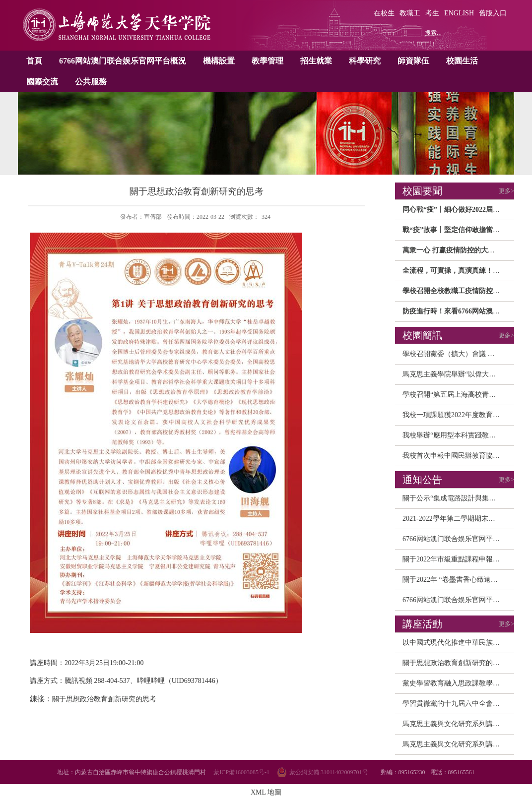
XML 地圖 (266, 792)
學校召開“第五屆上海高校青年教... (455, 394)
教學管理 (267, 61)
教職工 (409, 13)
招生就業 (316, 61)
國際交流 (42, 81)
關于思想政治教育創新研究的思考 (454, 663)
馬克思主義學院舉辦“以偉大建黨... (455, 374)
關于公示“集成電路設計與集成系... (455, 498)
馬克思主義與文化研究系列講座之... (457, 724)
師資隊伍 (413, 61)
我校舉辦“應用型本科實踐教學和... (455, 435)
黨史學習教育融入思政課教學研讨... (457, 683)
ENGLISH (459, 13)
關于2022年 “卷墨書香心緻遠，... (452, 579)
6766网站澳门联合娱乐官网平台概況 (122, 61)
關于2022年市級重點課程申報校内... (457, 559)
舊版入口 (493, 13)
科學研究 (365, 61)
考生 (432, 13)
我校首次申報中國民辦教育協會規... (457, 455)
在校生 (384, 13)
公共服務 (91, 81)
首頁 (34, 61)
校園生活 (462, 61)
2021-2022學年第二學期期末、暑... (454, 518)
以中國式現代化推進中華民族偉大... (457, 642)
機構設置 (219, 61)
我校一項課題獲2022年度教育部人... (457, 415)
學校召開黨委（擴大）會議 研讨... (454, 354)
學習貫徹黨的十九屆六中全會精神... (457, 703)
